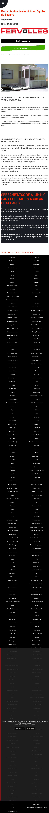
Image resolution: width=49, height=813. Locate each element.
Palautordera (12, 534)
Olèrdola (12, 612)
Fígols (12, 495)
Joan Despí (12, 438)
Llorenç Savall (12, 523)
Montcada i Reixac (12, 285)
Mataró (37, 626)
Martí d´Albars (37, 520)
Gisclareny (37, 466)
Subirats (12, 577)
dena (36, 612)
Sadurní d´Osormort (12, 538)
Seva (36, 406)
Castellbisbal (12, 427)
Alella (12, 275)
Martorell (36, 449)
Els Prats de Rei (36, 378)
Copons (37, 300)
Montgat (12, 392)
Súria (36, 573)
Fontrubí (12, 385)
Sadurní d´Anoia (36, 356)
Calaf (12, 349)
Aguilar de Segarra (12, 353)
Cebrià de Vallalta (37, 335)
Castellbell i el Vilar (36, 648)
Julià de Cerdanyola (36, 435)
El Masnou (37, 399)
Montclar (12, 395)
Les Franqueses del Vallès (36, 584)
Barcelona (12, 257)
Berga (36, 452)
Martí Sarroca (12, 367)
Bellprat (12, 456)
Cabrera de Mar (36, 293)
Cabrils (12, 278)
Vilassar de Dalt (12, 644)
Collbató (36, 374)
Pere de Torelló (36, 321)
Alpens (37, 271)
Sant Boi (36, 339)
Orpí (12, 410)
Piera (36, 502)
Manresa (36, 278)
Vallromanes (36, 562)
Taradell (36, 261)
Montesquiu (36, 392)
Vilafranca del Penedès (12, 296)
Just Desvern (12, 527)
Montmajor (37, 388)
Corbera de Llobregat (12, 300)
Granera (12, 466)
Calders (37, 346)
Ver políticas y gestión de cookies (24, 725)
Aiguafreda (37, 349)
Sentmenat (12, 381)
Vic (37, 559)
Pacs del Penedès (37, 633)
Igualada (36, 268)
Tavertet (36, 257)
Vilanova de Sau (36, 360)
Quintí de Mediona (37, 552)
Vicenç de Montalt (12, 335)
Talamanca (12, 264)
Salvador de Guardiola (37, 317)
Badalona (12, 633)
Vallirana (12, 566)
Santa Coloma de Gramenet (12, 601)
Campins (36, 431)
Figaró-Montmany (37, 495)
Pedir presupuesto (23, 41)
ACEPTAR (30, 728)
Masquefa (36, 445)
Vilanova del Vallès (12, 648)
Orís (12, 413)
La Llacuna (12, 619)
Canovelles (37, 427)
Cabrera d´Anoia (36, 456)
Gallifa (36, 509)
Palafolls (36, 282)
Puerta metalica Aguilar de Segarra (37, 807)
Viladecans (37, 630)
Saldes (37, 577)
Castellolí (12, 346)
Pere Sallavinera (36, 555)
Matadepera (12, 445)
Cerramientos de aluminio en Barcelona (16, 54)
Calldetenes (36, 463)
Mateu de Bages (36, 314)
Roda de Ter (36, 804)
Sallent (12, 282)
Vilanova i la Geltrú (37, 644)
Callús (12, 463)
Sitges (12, 406)
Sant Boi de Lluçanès (12, 339)
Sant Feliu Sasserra (12, 310)
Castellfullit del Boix (12, 623)
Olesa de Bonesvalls (36, 609)
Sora (12, 513)
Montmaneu (12, 388)
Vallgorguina (36, 566)
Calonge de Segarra (12, 435)
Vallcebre (12, 569)
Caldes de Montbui (37, 307)
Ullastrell (36, 598)
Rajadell (37, 637)
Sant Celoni (12, 594)
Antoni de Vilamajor (12, 442)
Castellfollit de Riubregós (37, 623)
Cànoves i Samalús (12, 488)
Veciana (12, 562)
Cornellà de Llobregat (37, 601)
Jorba (36, 385)
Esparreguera (12, 378)
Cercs (12, 417)
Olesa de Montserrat (12, 609)
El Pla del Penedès (12, 399)
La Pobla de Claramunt (36, 538)
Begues (12, 509)
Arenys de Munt (12, 481)
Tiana (36, 285)
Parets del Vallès (36, 506)
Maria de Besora (12, 268)
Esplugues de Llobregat (12, 498)
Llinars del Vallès (12, 580)
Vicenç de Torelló (37, 332)
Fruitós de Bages (12, 545)
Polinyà (37, 420)
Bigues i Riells (12, 484)
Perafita (12, 506)
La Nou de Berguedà (12, 541)
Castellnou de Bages (12, 520)
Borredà (12, 459)
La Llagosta (36, 541)
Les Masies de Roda (12, 584)
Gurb (12, 271)
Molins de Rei (12, 420)
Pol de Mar (12, 555)
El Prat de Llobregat (36, 403)
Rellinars (12, 637)
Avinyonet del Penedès (36, 395)
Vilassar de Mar (12, 371)
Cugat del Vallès (12, 356)
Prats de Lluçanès (37, 474)
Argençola (37, 516)
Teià (37, 289)
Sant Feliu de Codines (12, 530)
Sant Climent (36, 591)
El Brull (37, 616)
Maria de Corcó (12, 598)
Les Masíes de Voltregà (36, 580)
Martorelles (12, 449)
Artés (12, 807)
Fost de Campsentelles (36, 545)
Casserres (37, 498)
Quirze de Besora (12, 552)
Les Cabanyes (12, 587)
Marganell (12, 452)
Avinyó (37, 303)
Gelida (12, 605)
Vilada (12, 559)
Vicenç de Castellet (36, 484)
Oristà (36, 410)
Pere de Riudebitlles (36, 310)
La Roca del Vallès (37, 587)
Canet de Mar (12, 431)
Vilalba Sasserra (12, 363)
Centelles (36, 417)
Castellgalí (12, 640)
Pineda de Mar (37, 424)
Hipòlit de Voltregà (36, 363)
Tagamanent (36, 264)
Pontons (12, 477)
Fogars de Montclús (12, 491)
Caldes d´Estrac (12, 307)
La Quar (12, 591)
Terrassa (12, 289)
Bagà (36, 275)
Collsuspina (12, 303)
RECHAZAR (20, 728)
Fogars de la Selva (37, 491)
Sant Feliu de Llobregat (36, 527)
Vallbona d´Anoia (36, 569)
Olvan (36, 413)
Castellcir (12, 626)
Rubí (12, 804)
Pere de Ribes (12, 314)
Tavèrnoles (12, 261)
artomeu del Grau (12, 342)
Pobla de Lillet (12, 424)
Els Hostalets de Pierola (12, 403)
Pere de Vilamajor (12, 321)
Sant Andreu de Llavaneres (36, 442)
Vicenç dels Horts (12, 332)
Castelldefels (12, 616)
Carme (12, 502)
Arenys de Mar (37, 481)
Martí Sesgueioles (12, 317)
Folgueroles (36, 488)
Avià (37, 459)
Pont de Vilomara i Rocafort (36, 470)
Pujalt (12, 474)
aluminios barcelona (4, 54)
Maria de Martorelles (36, 594)
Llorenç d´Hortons (37, 523)
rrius (36, 296)
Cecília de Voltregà (12, 360)
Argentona (37, 477)
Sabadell (36, 534)
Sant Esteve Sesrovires (36, 530)
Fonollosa (12, 470)
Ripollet (37, 438)
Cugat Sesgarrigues (36, 353)
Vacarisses (12, 573)
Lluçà (12, 516)
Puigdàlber (12, 324)
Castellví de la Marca (12, 328)
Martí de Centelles (37, 328)
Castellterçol (36, 342)
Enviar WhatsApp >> (23, 48)
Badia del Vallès (36, 640)
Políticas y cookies (12, 811)
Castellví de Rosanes (37, 324)
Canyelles (12, 374)
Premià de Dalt (37, 619)
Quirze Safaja (12, 548)
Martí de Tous (36, 367)
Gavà (36, 605)
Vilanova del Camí (12, 293)
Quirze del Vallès (36, 548)
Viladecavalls (12, 630)
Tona (36, 371)
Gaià (36, 381)
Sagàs (36, 513)
